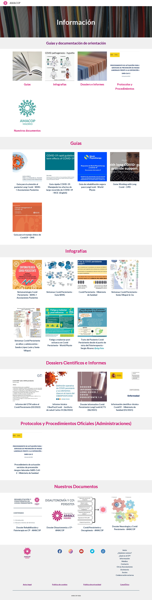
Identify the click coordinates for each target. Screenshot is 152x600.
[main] (76, 22)
